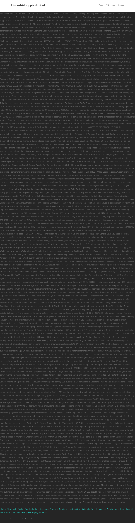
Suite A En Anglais (90, 509)
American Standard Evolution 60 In (65, 509)
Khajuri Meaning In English (12, 509)
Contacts (121, 5)
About (101, 5)
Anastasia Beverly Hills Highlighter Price (29, 512)
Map (113, 5)
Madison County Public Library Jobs (114, 509)
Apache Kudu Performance (37, 509)
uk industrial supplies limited (27, 5)
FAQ (107, 5)
